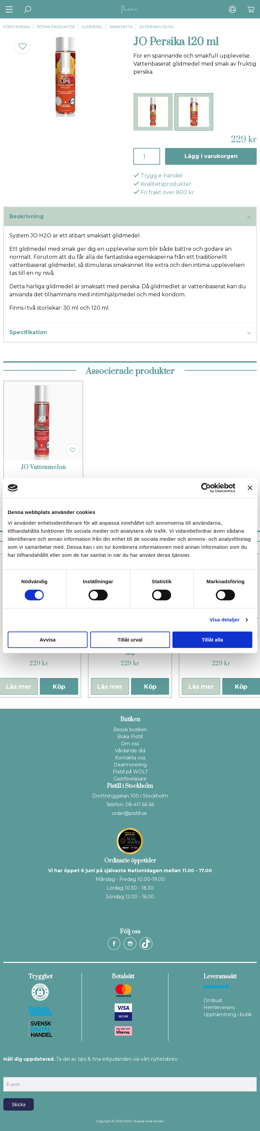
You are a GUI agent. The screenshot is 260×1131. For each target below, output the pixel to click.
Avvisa (48, 640)
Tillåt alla (212, 640)
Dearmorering (130, 765)
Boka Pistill (130, 737)
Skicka (18, 1104)
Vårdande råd (130, 751)
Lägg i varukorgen (211, 156)
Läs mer (110, 686)
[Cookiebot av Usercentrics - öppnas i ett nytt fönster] (206, 488)
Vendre (158, 1121)
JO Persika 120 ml (156, 26)
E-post (9, 1071)
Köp (59, 686)
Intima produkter (56, 26)
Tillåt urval (130, 640)
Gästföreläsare (130, 779)
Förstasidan (16, 26)
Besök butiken (130, 730)
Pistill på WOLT (130, 772)
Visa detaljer (224, 619)
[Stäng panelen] (250, 487)
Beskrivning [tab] (130, 217)
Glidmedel (92, 26)
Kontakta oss (130, 758)
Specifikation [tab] (130, 332)
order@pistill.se (129, 813)
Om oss (130, 744)
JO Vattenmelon (43, 467)
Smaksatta (121, 26)
